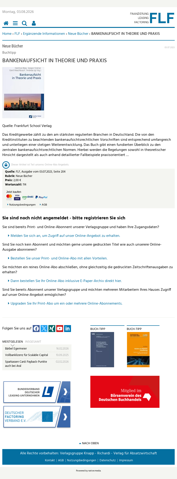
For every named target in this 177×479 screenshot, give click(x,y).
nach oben (90, 443)
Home (7, 34)
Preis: (9, 180)
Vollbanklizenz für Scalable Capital (26, 355)
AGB (44, 205)
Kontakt (50, 460)
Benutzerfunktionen (34, 25)
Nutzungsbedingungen (22, 205)
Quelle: (10, 171)
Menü (16, 25)
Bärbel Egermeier (16, 348)
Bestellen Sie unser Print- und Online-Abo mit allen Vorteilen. (59, 259)
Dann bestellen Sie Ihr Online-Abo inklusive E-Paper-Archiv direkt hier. (66, 281)
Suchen (25, 25)
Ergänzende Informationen (44, 34)
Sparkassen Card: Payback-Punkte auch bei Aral (26, 363)
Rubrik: (10, 176)
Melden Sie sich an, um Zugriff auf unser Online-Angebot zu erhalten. (65, 236)
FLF (17, 34)
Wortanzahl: (13, 184)
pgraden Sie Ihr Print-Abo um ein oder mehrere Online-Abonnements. (67, 304)
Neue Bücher (78, 34)
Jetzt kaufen (13, 192)
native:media (94, 471)
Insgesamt (33, 341)
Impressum (126, 460)
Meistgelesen (12, 341)
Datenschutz (108, 460)
